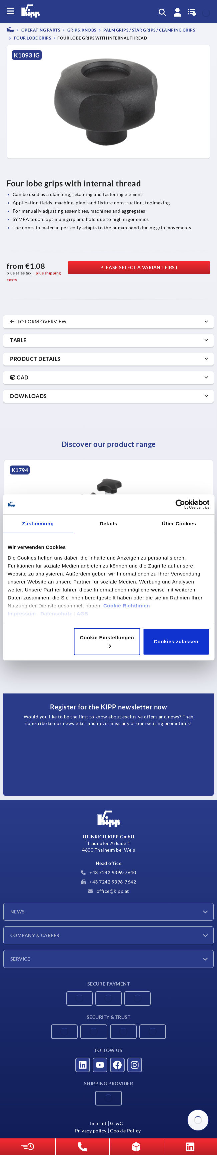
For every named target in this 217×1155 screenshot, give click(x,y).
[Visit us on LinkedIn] (82, 1065)
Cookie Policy (125, 1130)
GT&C (116, 1123)
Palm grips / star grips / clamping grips (149, 30)
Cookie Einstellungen (107, 641)
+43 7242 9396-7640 (108, 872)
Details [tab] (108, 523)
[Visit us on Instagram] (134, 1065)
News (17, 911)
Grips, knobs (81, 30)
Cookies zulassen (176, 641)
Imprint (98, 1123)
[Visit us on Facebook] (117, 1065)
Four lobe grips (32, 38)
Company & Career (35, 935)
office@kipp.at (108, 891)
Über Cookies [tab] (179, 523)
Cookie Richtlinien (126, 605)
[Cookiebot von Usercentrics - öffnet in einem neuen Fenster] (180, 504)
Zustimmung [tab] (38, 523)
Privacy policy (91, 1130)
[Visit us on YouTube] (100, 1065)
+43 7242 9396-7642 (108, 882)
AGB (82, 613)
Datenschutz (56, 613)
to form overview (38, 321)
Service (20, 959)
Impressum (22, 613)
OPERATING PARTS (40, 30)
